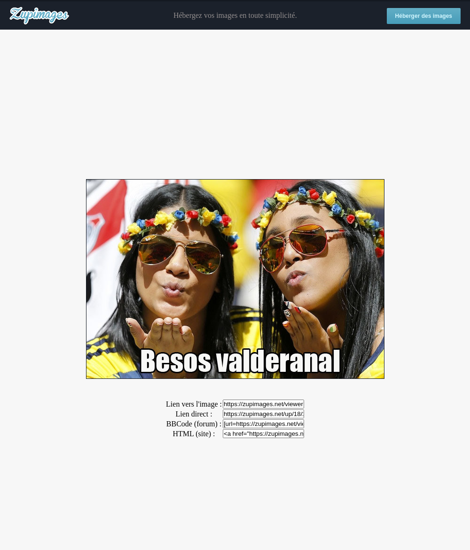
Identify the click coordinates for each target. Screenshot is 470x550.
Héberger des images (423, 16)
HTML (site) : (193, 434)
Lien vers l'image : (194, 404)
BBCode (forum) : (193, 424)
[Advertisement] (235, 105)
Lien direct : (193, 414)
